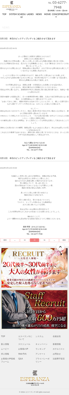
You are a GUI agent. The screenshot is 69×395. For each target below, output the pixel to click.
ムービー (5, 349)
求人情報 (5, 354)
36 (44, 240)
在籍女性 (57, 336)
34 (25, 240)
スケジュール (24, 344)
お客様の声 (23, 349)
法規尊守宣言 (59, 358)
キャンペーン (41, 344)
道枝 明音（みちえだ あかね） (34, 227)
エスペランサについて (25, 337)
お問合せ (57, 354)
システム (39, 336)
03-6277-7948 (57, 4)
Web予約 (22, 354)
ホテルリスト (59, 349)
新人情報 (5, 344)
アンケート (40, 354)
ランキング (40, 349)
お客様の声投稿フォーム (8, 360)
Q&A (20, 358)
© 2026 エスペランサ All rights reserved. (34, 392)
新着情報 (57, 344)
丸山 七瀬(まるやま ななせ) (34, 143)
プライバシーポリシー (42, 360)
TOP (3, 336)
